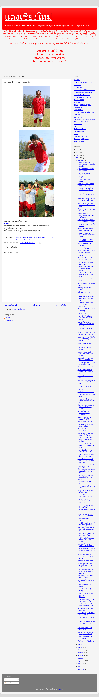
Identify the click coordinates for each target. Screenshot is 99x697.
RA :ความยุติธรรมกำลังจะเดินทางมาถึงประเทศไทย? (86, 304)
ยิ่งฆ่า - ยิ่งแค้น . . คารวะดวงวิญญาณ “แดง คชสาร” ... (86, 451)
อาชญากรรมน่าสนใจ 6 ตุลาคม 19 (85, 329)
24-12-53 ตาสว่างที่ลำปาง (86, 392)
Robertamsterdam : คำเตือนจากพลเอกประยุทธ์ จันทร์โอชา (86, 298)
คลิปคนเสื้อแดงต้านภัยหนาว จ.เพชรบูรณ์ (86, 180)
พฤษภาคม (81, 661)
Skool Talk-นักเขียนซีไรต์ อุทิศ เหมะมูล (85, 491)
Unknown (9, 317)
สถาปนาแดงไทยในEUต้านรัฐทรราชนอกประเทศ (86, 581)
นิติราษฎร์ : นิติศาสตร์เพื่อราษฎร (84, 112)
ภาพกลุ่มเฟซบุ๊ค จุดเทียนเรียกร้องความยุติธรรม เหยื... (85, 189)
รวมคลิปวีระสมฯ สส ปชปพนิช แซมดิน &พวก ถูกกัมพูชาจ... (85, 174)
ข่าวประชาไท (78, 124)
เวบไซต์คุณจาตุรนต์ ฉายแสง (83, 97)
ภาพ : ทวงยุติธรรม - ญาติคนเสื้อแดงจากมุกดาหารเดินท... (86, 550)
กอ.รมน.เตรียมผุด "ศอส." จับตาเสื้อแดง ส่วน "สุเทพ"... (85, 565)
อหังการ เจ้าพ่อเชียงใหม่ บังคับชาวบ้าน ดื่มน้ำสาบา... (86, 371)
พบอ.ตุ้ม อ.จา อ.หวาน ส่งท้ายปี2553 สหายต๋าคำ (85, 240)
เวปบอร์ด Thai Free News (82, 95)
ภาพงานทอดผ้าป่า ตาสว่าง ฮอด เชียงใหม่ (86, 425)
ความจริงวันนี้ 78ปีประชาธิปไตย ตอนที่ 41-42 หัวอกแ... (86, 215)
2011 (78, 155)
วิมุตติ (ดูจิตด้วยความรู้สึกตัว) (83, 105)
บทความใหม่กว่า (11, 305)
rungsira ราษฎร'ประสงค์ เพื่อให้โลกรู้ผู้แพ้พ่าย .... (86, 465)
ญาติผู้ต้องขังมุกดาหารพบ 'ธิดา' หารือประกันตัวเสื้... (86, 545)
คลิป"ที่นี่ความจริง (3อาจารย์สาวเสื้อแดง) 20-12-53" (86, 524)
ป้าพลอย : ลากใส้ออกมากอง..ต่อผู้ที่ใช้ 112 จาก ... (86, 476)
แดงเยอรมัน (77, 85)
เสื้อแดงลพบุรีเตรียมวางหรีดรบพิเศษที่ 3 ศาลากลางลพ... (86, 471)
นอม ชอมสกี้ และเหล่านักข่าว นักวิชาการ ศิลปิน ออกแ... (85, 571)
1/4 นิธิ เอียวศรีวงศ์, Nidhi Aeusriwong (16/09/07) (85, 515)
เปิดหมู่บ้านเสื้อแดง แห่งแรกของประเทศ (86, 429)
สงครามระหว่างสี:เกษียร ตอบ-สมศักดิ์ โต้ (85, 418)
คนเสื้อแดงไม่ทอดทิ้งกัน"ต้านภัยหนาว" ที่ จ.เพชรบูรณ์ (86, 333)
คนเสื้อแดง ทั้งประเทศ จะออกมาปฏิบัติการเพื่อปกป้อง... (85, 439)
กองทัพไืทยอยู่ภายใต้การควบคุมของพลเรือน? (85, 633)
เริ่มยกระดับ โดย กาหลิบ (85, 422)
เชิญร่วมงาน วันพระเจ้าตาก (86, 561)
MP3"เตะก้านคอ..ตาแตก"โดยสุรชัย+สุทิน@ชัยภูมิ (84, 412)
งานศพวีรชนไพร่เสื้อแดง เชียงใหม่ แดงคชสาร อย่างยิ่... (85, 317)
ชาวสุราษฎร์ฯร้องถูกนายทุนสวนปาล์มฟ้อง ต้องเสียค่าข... (86, 400)
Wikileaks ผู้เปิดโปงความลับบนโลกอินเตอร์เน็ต (86, 363)
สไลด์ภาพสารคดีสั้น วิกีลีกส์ (86, 641)
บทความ (8, 679)
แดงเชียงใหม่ (28, 16)
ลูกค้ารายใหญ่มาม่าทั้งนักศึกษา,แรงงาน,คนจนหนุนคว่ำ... (86, 323)
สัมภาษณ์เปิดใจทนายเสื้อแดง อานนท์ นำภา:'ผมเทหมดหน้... (86, 204)
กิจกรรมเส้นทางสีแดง (84, 343)
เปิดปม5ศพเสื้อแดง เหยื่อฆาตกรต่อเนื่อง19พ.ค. (85, 258)
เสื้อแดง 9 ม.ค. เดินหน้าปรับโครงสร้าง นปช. (86, 210)
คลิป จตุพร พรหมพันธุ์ (84, 386)
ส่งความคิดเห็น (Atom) (19, 309)
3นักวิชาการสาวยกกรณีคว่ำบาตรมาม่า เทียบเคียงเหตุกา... (86, 382)
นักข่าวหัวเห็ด (78, 115)
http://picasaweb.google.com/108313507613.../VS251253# (34, 237)
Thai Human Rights (80, 129)
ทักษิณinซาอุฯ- (82, 255)
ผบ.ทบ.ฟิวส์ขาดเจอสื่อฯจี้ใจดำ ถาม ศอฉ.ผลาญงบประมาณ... (86, 460)
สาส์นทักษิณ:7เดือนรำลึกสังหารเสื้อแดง (85, 576)
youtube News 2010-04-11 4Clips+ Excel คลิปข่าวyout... (86, 347)
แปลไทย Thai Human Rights (83, 82)
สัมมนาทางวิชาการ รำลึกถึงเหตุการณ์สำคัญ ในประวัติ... (86, 338)
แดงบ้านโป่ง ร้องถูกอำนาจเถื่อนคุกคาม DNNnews (86, 195)
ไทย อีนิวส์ (77, 80)
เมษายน (80, 663)
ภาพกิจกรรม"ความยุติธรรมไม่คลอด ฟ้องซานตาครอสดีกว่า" (86, 274)
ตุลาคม (80, 647)
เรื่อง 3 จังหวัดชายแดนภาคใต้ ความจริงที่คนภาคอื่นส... (86, 406)
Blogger (60, 689)
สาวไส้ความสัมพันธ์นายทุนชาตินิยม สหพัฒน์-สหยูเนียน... (86, 539)
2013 (78, 152)
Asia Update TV (79, 141)
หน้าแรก (36, 305)
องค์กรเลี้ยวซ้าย (79, 100)
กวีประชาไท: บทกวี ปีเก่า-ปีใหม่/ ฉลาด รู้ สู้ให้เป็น (86, 184)
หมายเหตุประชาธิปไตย (81, 102)
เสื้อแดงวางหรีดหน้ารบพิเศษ (86, 367)
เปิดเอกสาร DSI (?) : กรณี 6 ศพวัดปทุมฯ (86, 309)
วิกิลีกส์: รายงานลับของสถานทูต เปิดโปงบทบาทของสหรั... (86, 481)
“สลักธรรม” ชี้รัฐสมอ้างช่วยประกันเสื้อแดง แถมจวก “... (86, 529)
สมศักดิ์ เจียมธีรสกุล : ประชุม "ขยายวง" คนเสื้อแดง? (86, 199)
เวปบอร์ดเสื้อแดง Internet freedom (84, 92)
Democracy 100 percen (81, 139)
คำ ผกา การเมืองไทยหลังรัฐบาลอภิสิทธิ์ (85, 506)
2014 (78, 149)
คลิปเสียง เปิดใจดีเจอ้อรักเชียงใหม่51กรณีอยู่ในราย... (85, 268)
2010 (78, 158)
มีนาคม (80, 666)
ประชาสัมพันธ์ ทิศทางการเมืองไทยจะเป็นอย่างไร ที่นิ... (84, 501)
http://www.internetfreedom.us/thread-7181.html (20, 240)
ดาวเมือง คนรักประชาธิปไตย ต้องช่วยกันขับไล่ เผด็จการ (84, 120)
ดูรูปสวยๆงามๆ (78, 117)
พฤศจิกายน (81, 644)
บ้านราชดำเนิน (78, 110)
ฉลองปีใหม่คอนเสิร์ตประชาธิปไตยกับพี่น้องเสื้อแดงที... (86, 164)
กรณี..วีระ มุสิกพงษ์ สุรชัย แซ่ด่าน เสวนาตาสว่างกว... (86, 604)
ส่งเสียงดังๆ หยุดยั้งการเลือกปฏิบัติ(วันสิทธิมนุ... (86, 613)
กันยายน (80, 650)
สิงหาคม (80, 652)
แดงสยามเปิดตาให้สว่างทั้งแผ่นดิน (84, 90)
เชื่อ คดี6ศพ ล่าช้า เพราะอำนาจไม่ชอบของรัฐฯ (85, 229)
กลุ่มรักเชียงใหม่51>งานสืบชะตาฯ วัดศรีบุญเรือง (86, 434)
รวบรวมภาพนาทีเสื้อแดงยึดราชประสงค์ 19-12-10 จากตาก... (86, 595)
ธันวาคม (81, 160)
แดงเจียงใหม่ (78, 87)
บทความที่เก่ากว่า (61, 305)
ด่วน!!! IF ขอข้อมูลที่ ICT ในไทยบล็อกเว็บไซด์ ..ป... (86, 534)
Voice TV (77, 126)
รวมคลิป (80, 389)
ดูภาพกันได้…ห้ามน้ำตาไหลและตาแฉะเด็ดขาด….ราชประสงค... (86, 623)
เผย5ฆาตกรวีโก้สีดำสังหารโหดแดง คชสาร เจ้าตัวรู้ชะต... (86, 445)
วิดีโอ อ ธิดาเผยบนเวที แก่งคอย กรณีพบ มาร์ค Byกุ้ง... (85, 556)
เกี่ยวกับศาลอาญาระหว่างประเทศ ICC (85, 263)
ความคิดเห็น (9, 683)
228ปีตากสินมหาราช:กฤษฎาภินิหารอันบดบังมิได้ (86, 251)
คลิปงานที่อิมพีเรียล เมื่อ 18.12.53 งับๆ (85, 628)
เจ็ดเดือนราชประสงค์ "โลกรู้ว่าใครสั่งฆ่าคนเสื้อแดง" (86, 600)
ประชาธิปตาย (82, 313)
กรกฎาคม (81, 655)
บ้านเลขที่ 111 (78, 107)
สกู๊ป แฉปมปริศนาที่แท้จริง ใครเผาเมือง (86, 169)
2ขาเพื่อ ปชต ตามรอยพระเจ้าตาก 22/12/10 (85, 495)
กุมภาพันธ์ (81, 669)
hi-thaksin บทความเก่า (81, 136)
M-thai (76, 134)
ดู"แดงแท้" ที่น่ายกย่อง (84, 248)
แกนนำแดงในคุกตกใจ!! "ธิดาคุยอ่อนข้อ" (85, 637)
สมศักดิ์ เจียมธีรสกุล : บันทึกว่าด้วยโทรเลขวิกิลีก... (86, 359)
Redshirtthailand (79, 131)
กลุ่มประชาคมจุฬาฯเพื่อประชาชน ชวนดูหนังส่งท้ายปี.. (85, 353)
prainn (6, 223)
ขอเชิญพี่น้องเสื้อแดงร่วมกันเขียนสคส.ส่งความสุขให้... (86, 220)
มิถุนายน (81, 658)
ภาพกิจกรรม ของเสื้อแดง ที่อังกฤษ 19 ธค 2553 (86, 455)
